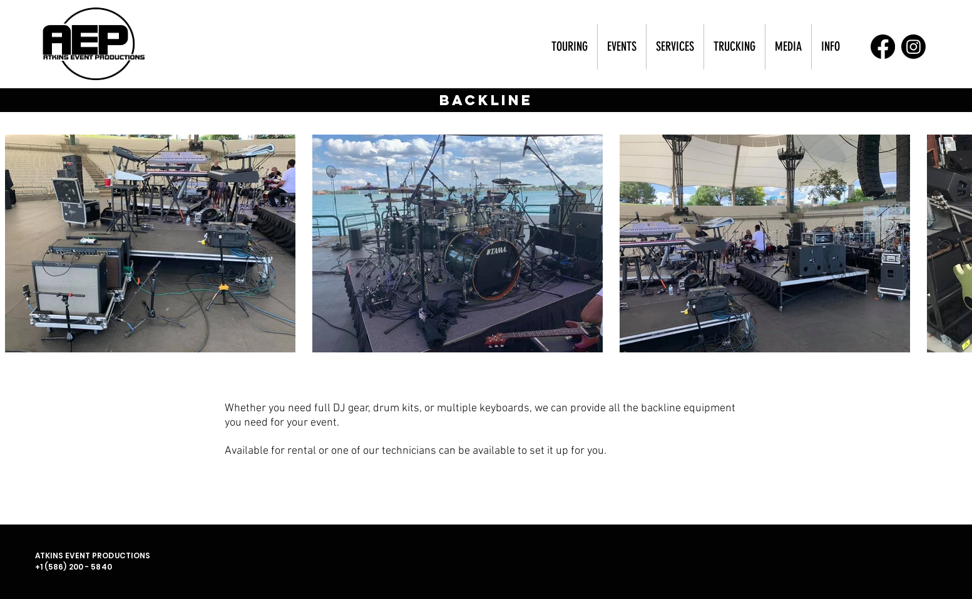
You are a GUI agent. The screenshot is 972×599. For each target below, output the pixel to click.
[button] (569, 46)
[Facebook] (883, 46)
